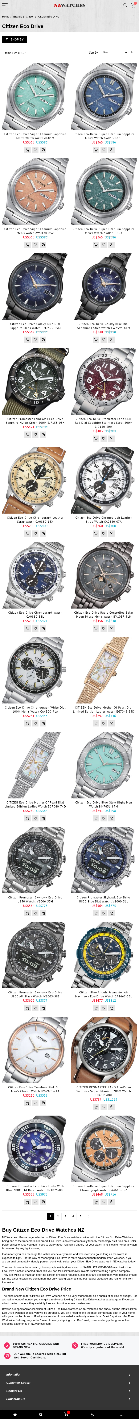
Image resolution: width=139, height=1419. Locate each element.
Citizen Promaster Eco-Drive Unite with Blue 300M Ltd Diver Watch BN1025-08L (35, 1188)
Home (5, 16)
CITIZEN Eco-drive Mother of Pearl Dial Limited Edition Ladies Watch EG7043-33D (103, 709)
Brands (17, 16)
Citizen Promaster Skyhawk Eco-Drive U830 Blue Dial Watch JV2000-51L (104, 899)
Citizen (30, 16)
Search (125, 5)
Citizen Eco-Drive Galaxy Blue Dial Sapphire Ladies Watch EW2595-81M (103, 326)
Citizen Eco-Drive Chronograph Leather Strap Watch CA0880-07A (103, 520)
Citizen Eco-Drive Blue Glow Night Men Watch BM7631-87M (103, 804)
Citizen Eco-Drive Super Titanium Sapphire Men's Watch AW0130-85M (35, 136)
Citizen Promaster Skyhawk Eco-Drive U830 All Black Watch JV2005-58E (35, 994)
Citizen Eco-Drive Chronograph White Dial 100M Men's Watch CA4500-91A (35, 709)
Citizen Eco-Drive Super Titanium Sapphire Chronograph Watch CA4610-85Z (104, 1188)
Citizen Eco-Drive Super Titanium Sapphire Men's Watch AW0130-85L (104, 136)
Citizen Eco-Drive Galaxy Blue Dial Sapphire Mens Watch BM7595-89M (35, 326)
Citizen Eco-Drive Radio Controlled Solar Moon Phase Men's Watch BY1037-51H (103, 614)
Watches (66, 1230)
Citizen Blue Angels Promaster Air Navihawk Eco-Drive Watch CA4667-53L (103, 994)
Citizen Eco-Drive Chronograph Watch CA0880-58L (35, 614)
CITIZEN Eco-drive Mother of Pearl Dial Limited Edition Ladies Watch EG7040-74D (35, 804)
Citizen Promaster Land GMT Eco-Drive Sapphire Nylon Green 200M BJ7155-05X (35, 421)
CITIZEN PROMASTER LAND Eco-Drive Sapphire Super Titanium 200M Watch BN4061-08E (103, 1091)
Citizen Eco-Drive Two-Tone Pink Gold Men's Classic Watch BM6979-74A (35, 1089)
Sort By (93, 52)
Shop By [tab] (17, 39)
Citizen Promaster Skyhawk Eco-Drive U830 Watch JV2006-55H (35, 899)
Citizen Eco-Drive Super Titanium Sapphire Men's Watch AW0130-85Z (35, 231)
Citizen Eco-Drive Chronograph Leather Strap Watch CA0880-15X (35, 520)
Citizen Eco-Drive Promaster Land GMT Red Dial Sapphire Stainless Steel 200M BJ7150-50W (103, 423)
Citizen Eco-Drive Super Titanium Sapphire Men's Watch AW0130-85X (104, 231)
